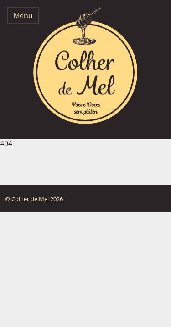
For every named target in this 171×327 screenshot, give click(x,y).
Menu (23, 15)
